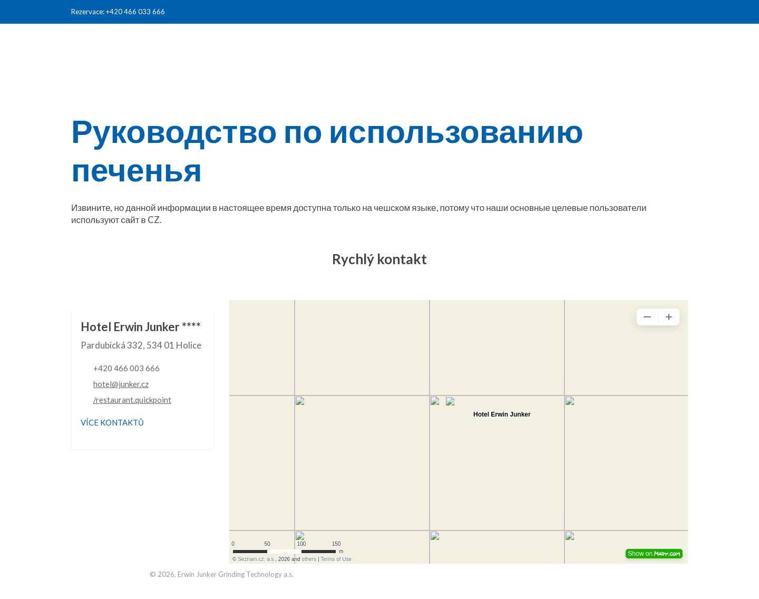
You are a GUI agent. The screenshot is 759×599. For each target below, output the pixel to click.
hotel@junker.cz (121, 384)
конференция (526, 43)
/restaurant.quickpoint (132, 399)
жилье (457, 43)
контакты (654, 43)
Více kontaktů (112, 422)
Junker (595, 43)
